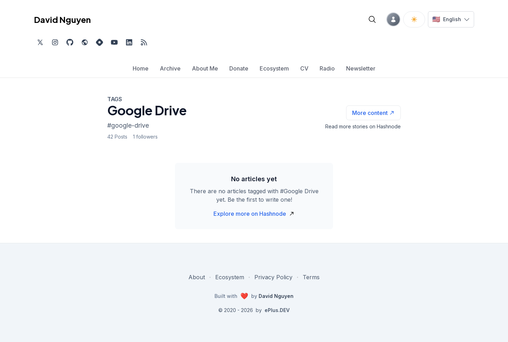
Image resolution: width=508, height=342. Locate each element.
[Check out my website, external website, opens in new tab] (84, 42)
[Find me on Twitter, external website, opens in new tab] (40, 42)
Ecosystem (229, 277)
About (196, 277)
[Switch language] (451, 19)
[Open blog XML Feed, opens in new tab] (144, 42)
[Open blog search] (372, 19)
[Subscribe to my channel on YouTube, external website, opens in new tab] (114, 42)
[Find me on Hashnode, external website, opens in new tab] (99, 42)
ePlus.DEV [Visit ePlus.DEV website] (277, 310)
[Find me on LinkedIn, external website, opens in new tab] (129, 42)
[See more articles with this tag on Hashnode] (373, 112)
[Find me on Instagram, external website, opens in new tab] (55, 42)
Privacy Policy (273, 277)
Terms (311, 277)
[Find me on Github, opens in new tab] (70, 42)
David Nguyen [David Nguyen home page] (62, 19)
